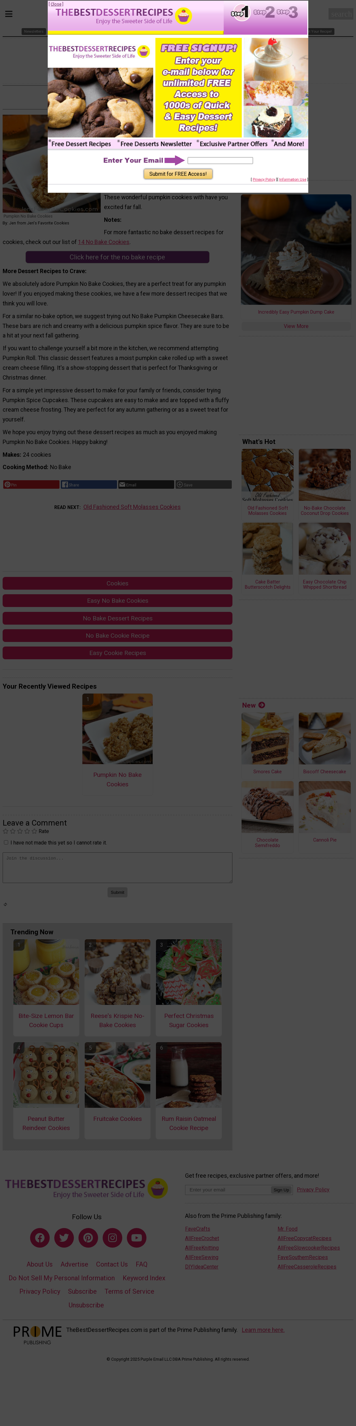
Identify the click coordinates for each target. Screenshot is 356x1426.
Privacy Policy (264, 179)
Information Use (292, 179)
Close (56, 4)
